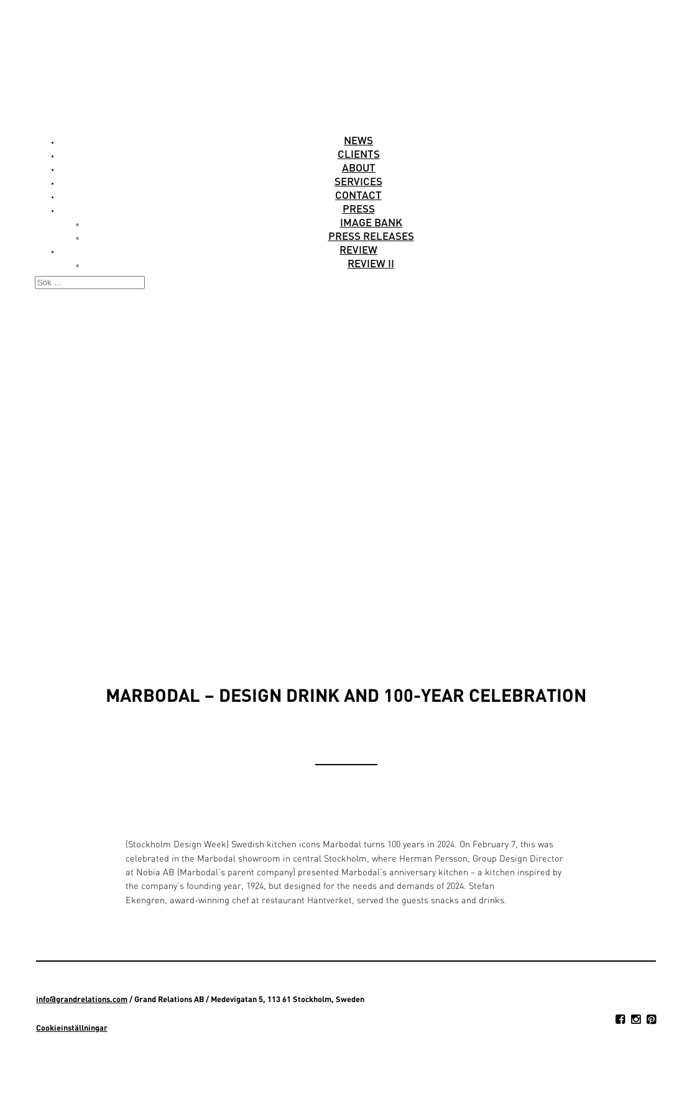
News (358, 140)
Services (358, 181)
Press (359, 208)
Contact (358, 194)
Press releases (371, 235)
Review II (371, 263)
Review (358, 249)
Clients (359, 153)
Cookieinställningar (72, 1028)
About (359, 167)
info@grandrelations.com (81, 999)
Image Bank (371, 222)
